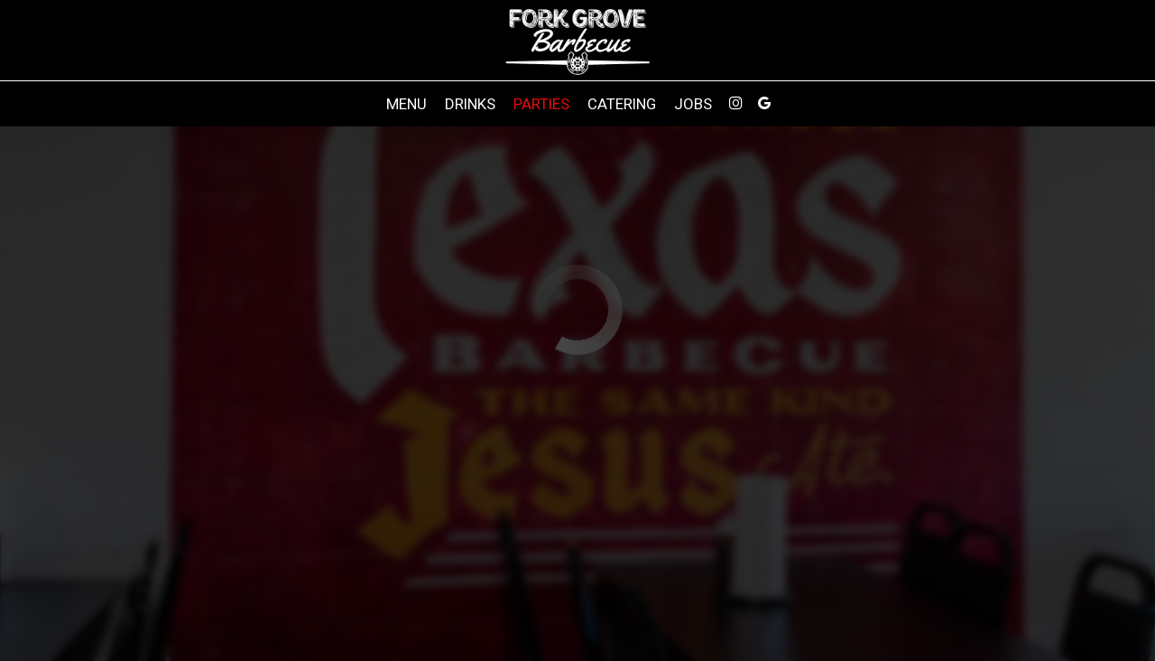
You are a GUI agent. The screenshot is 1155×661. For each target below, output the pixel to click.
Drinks (470, 104)
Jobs (693, 104)
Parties (541, 104)
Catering (621, 104)
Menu (406, 104)
